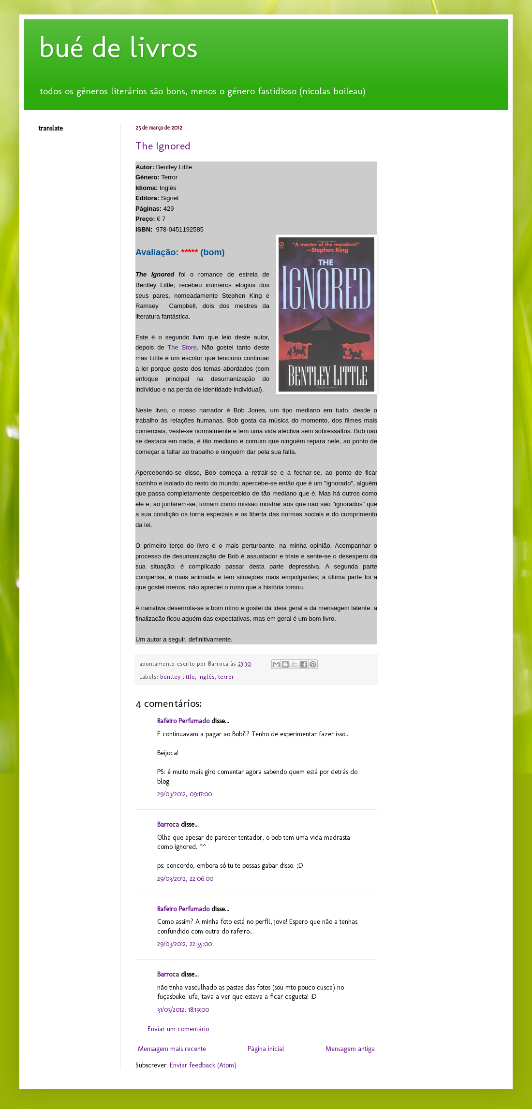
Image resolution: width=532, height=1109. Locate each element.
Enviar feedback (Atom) (203, 1065)
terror (226, 676)
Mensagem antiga (350, 1049)
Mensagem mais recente (172, 1049)
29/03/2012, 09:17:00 (184, 794)
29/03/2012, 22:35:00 (184, 944)
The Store (181, 347)
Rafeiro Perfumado (183, 721)
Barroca (168, 824)
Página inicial (266, 1049)
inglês (206, 676)
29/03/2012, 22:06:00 (185, 879)
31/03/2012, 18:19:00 (183, 1010)
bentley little (177, 676)
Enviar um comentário (178, 1029)
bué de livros (118, 47)
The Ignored (163, 145)
